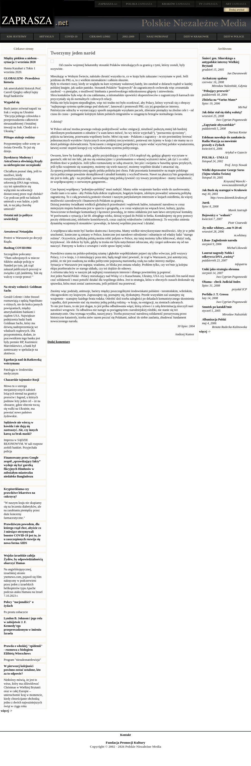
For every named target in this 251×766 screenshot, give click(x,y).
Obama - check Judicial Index (221, 282)
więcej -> (6, 711)
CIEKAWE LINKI (100, 36)
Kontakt (125, 735)
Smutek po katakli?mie (217, 307)
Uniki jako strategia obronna (220, 269)
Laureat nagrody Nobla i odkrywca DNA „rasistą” (218, 254)
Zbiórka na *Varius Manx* (219, 99)
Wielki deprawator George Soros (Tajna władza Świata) (223, 172)
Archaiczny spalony (214, 78)
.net (107, 3)
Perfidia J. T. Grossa (215, 294)
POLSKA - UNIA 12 (215, 157)
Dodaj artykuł (236, 9)
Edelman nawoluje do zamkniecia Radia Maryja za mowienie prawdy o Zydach (223, 141)
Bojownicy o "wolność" (217, 215)
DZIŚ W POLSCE (234, 36)
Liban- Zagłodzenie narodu (219, 240)
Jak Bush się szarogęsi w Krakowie (224, 190)
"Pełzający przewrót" (216, 91)
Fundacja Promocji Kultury (125, 742)
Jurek (206, 202)
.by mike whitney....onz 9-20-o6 (222, 228)
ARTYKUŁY (46, 36)
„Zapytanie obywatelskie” (218, 125)
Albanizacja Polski (214, 319)
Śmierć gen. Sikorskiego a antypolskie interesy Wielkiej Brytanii (220, 62)
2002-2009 (128, 36)
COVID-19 (71, 36)
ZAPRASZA (139, 3)
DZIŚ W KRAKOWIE (196, 36)
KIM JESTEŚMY (17, 36)
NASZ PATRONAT (157, 36)
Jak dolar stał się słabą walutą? (222, 112)
